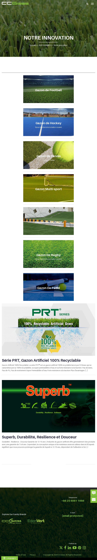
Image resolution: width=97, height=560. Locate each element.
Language (9, 558)
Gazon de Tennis (49, 156)
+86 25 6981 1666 (72, 500)
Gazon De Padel (48, 288)
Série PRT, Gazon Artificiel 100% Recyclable (41, 360)
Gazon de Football (48, 90)
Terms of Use (21, 555)
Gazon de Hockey (48, 123)
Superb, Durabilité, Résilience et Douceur (39, 437)
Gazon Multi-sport (48, 189)
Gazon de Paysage (48, 222)
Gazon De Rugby (48, 255)
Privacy (32, 555)
